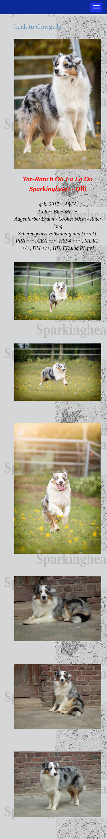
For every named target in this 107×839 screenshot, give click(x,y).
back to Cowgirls (37, 26)
